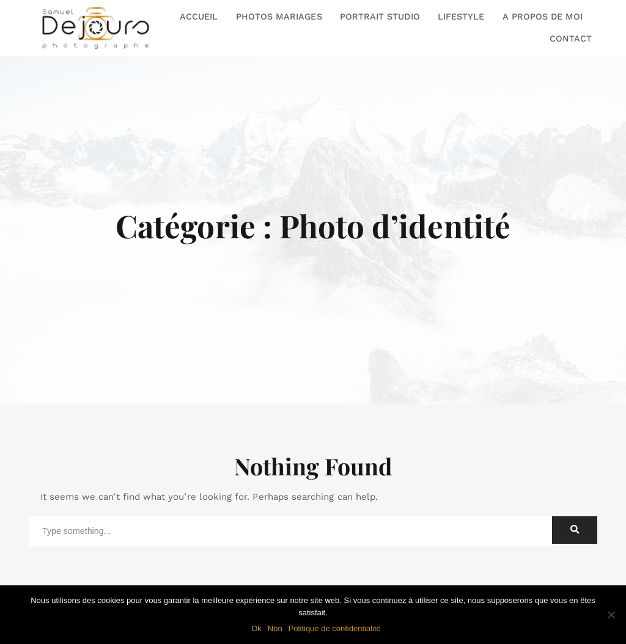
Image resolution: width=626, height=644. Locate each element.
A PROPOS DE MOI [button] (543, 16)
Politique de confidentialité (335, 628)
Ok (256, 628)
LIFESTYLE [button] (461, 16)
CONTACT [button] (571, 38)
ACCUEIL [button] (199, 16)
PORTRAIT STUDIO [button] (380, 16)
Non (275, 628)
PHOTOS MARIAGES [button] (279, 16)
